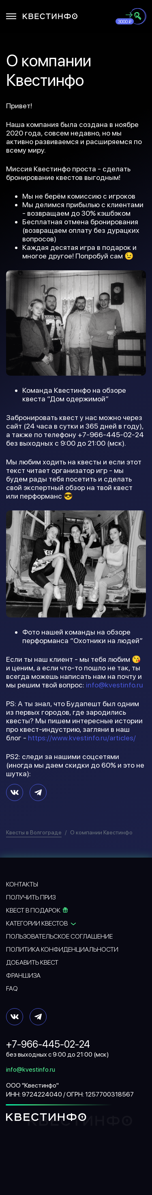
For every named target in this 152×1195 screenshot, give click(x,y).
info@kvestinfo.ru (114, 685)
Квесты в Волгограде (34, 832)
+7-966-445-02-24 (48, 1044)
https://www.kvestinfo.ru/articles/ (82, 737)
